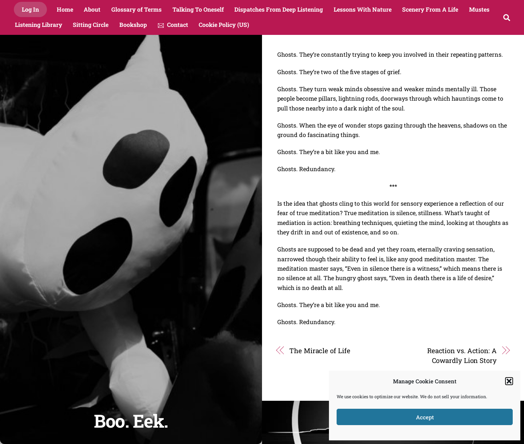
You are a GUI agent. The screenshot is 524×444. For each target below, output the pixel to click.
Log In (30, 9)
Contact (173, 24)
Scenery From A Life (430, 9)
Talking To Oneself (198, 9)
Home (65, 9)
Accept (425, 417)
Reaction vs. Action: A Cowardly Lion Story (462, 355)
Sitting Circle (90, 24)
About (92, 9)
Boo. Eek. (131, 420)
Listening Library (38, 24)
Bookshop (133, 24)
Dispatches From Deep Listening (278, 9)
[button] (509, 381)
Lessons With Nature (363, 9)
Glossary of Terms (136, 9)
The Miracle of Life (319, 350)
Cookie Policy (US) (224, 24)
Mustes (479, 9)
